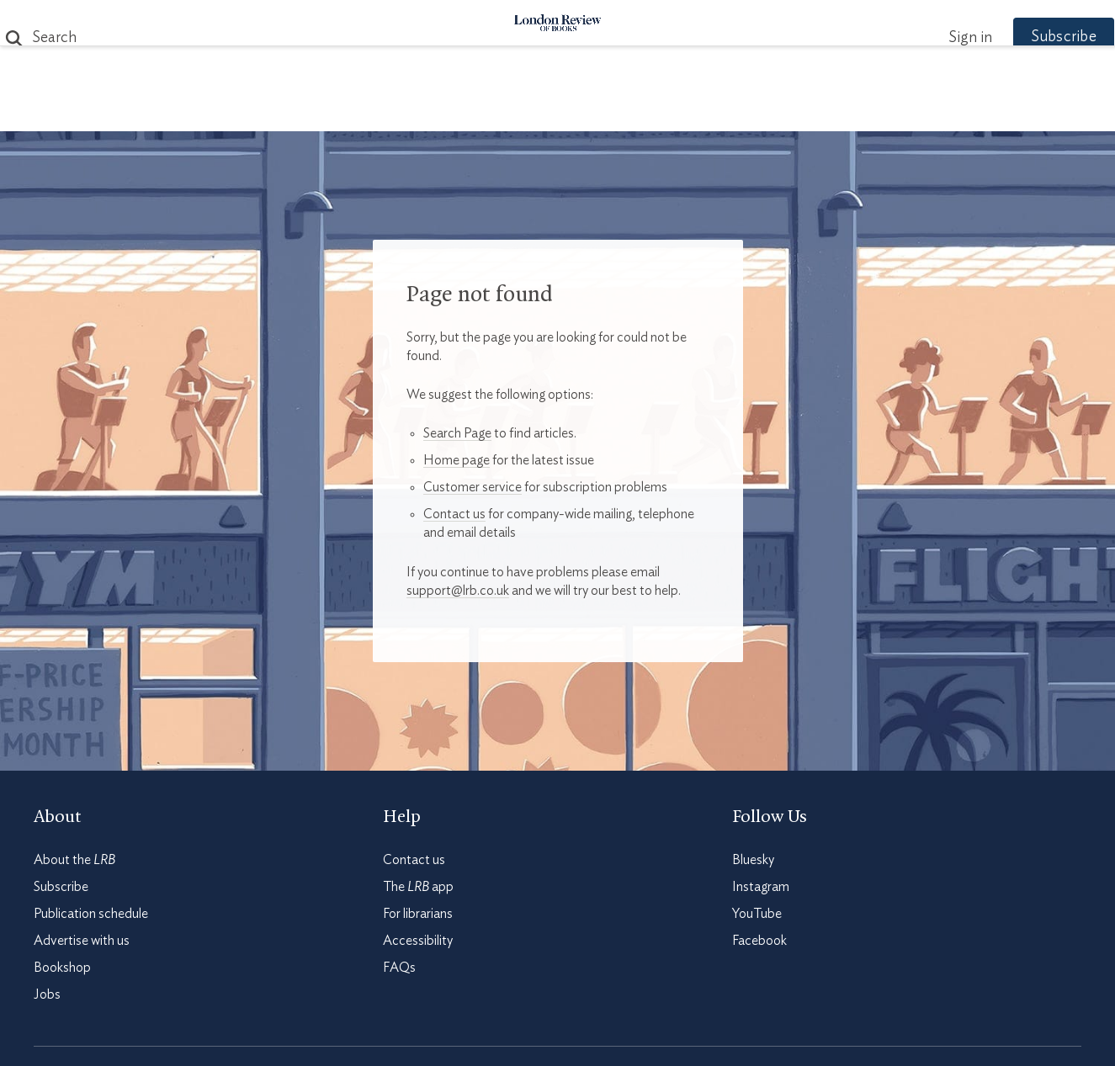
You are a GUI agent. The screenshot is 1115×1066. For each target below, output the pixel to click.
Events (684, 110)
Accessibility (418, 940)
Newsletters (850, 110)
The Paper (253, 110)
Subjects (353, 110)
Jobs (47, 994)
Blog (432, 110)
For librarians (418, 913)
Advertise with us (82, 940)
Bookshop (62, 967)
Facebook (759, 940)
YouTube (757, 913)
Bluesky (753, 860)
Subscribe (1031, 37)
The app (418, 887)
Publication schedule (91, 913)
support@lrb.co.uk (457, 590)
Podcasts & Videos (554, 110)
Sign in (937, 37)
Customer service (472, 487)
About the (74, 860)
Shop (754, 110)
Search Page (457, 433)
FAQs (399, 967)
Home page (456, 460)
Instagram (760, 887)
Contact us (454, 514)
